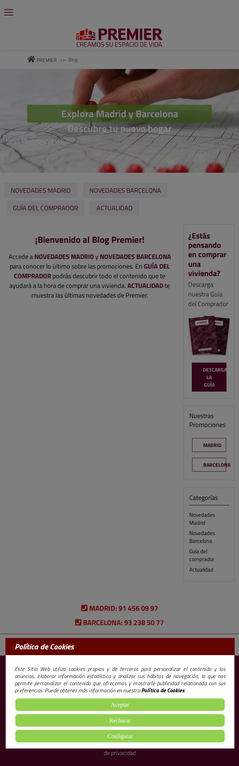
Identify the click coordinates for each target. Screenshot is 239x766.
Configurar (120, 736)
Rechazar (120, 720)
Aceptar (120, 705)
